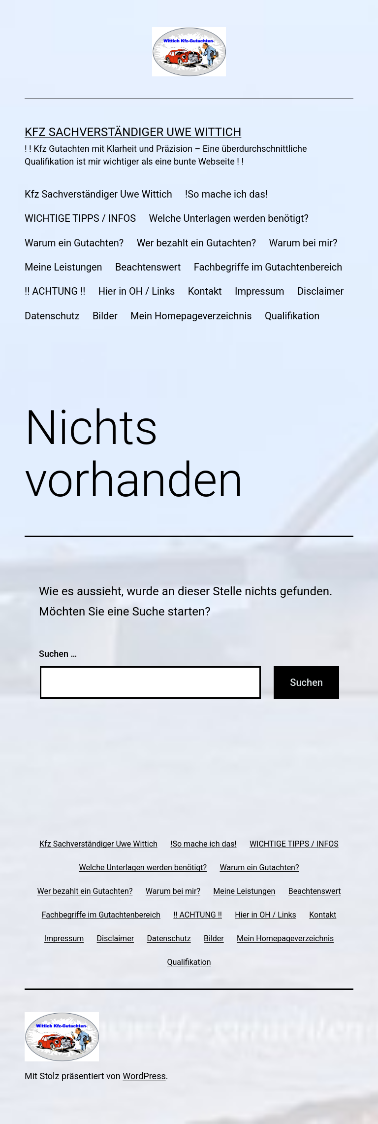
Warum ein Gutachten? (74, 243)
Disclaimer (320, 291)
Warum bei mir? (303, 243)
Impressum (259, 291)
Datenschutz (52, 316)
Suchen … (58, 653)
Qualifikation (292, 316)
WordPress (144, 1076)
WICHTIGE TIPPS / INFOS (80, 218)
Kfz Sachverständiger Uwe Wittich (133, 132)
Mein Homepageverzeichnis (191, 316)
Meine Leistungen (63, 267)
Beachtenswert (148, 267)
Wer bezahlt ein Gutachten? (196, 243)
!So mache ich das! (226, 194)
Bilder (105, 316)
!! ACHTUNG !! (55, 291)
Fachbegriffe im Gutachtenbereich (268, 267)
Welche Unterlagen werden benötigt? (229, 218)
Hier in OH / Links (136, 291)
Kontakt (205, 291)
